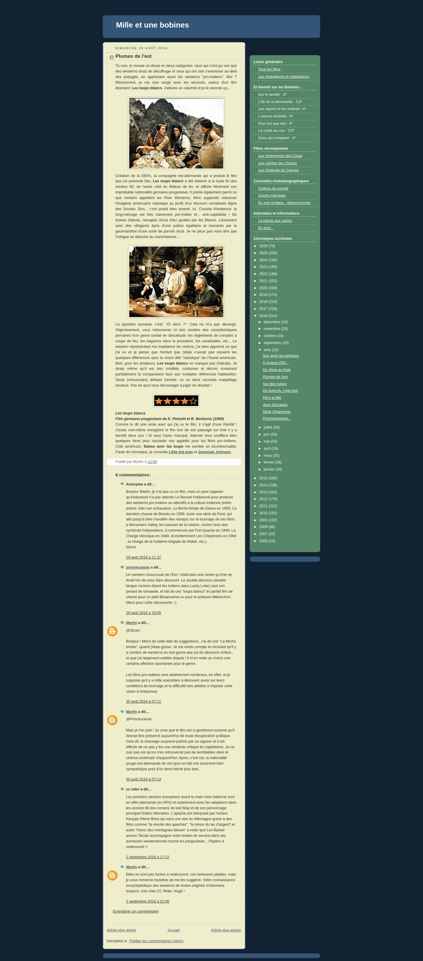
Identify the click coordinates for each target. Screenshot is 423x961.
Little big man (181, 452)
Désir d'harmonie (277, 412)
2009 (264, 520)
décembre (272, 322)
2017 (264, 309)
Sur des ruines (275, 384)
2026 (264, 246)
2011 (264, 506)
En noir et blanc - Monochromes (284, 203)
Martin (131, 623)
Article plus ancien (226, 930)
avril (268, 448)
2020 (264, 288)
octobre (270, 336)
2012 (264, 499)
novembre (272, 329)
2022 (264, 274)
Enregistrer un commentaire (136, 911)
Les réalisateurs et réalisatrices (283, 77)
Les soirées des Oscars (277, 163)
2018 (264, 302)
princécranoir (138, 567)
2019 (264, 295)
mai (267, 441)
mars (268, 455)
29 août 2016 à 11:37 (143, 557)
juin (267, 434)
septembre (273, 343)
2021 (264, 281)
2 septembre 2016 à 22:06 (147, 901)
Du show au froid (277, 370)
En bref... (265, 228)
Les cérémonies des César (280, 156)
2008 (264, 527)
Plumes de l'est (275, 377)
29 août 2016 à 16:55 (143, 613)
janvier (270, 469)
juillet (268, 427)
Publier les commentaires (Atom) (157, 941)
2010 (264, 513)
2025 (264, 253)
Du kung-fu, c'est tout (280, 391)
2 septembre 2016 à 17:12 (147, 857)
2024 (264, 260)
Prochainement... (277, 419)
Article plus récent (121, 930)
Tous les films (269, 69)
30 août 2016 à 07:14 (143, 779)
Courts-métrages (272, 195)
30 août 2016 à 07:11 (143, 701)
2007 (264, 534)
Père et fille (272, 398)
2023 (264, 267)
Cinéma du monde (273, 188)
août (268, 350)
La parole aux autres (275, 221)
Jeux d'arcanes (275, 405)
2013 (264, 492)
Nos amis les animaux (281, 356)
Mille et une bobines (152, 25)
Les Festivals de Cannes (278, 170)
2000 (264, 541)
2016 (264, 316)
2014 (264, 485)
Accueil (174, 930)
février (269, 462)
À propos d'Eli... (276, 363)
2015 (264, 478)
